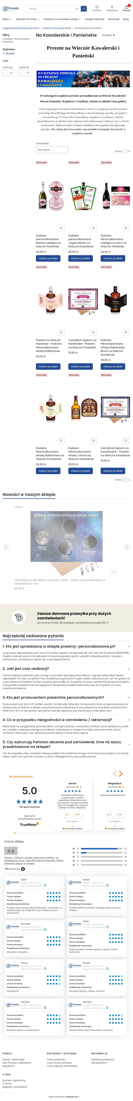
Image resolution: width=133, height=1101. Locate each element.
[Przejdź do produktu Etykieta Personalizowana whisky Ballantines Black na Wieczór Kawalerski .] (115, 300)
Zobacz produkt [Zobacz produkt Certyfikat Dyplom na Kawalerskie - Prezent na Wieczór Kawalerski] (112, 471)
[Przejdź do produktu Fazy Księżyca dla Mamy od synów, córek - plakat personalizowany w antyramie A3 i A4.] (66, 540)
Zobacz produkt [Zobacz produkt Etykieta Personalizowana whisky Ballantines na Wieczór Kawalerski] (48, 471)
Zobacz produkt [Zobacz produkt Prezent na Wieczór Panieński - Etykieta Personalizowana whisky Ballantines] (48, 366)
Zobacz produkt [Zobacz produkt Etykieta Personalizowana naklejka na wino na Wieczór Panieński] (112, 258)
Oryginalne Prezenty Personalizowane (21, 28)
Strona (118, 151)
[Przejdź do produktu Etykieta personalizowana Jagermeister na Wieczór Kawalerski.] (83, 196)
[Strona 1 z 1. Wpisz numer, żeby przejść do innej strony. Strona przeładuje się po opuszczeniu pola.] (125, 151)
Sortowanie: (42, 143)
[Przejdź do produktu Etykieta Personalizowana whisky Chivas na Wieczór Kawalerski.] (83, 408)
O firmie (7, 1083)
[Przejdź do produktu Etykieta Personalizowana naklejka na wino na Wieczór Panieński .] (115, 196)
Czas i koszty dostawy (59, 1062)
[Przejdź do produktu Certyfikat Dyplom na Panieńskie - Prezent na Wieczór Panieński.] (83, 300)
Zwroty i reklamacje (14, 1059)
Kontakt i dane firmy (14, 1080)
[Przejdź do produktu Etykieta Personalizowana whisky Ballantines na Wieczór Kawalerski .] (51, 408)
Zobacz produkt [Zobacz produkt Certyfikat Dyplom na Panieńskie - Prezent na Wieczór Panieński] (80, 366)
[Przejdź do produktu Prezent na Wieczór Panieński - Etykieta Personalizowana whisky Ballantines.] (51, 300)
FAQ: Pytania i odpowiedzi (17, 1062)
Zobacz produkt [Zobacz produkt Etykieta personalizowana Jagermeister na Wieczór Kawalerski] (80, 258)
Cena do (24, 67)
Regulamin (9, 1066)
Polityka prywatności (102, 1059)
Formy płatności (56, 1059)
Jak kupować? (99, 1062)
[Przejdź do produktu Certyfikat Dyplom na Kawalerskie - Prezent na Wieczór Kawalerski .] (115, 408)
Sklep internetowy (63, 1096)
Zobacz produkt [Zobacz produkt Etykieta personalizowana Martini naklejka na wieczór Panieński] (48, 258)
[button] (84, 9)
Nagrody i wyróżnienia (15, 1087)
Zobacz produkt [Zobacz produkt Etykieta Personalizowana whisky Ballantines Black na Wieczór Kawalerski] (112, 366)
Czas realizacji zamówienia (62, 1066)
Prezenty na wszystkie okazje (57, 28)
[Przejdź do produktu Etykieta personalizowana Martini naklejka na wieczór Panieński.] (51, 196)
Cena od (7, 67)
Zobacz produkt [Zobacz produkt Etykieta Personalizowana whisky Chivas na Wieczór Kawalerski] (80, 471)
